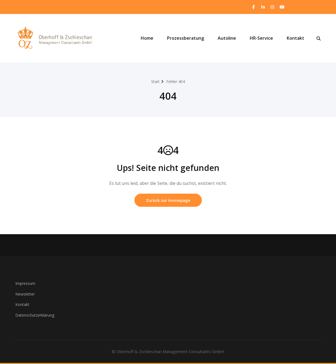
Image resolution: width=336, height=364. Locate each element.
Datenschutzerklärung (36, 316)
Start (154, 81)
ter (34, 295)
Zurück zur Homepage (168, 201)
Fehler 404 (176, 81)
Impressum (26, 284)
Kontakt (295, 39)
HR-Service (261, 39)
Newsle (22, 295)
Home (147, 39)
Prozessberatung (185, 39)
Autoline (227, 39)
